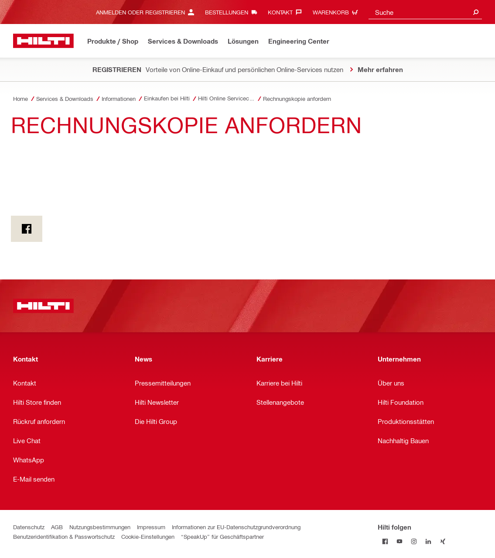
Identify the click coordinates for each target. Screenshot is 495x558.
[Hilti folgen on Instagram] (413, 541)
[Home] (43, 41)
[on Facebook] (26, 229)
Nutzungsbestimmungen (99, 527)
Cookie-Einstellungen (147, 536)
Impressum (151, 527)
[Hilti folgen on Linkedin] (428, 541)
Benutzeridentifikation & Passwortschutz (64, 536)
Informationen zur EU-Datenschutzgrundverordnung (236, 527)
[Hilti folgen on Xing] (442, 541)
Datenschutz (28, 527)
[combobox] (425, 12)
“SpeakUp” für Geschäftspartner (222, 536)
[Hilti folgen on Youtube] (399, 541)
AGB (57, 527)
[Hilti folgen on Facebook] (385, 541)
